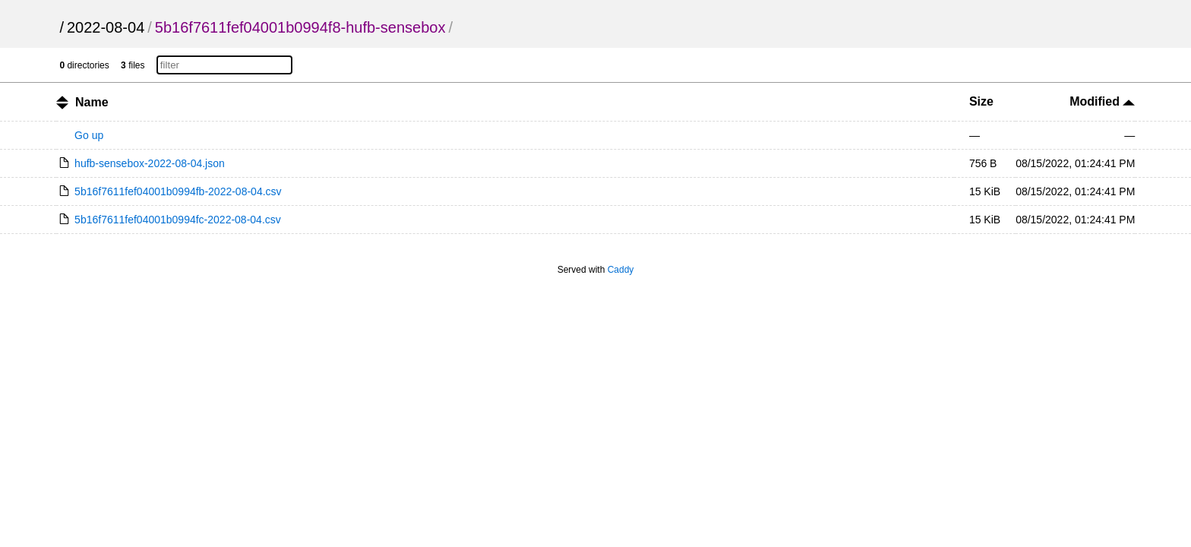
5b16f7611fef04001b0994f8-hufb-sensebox (300, 27)
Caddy (621, 269)
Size (981, 101)
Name (92, 102)
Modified (1102, 101)
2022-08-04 (105, 27)
